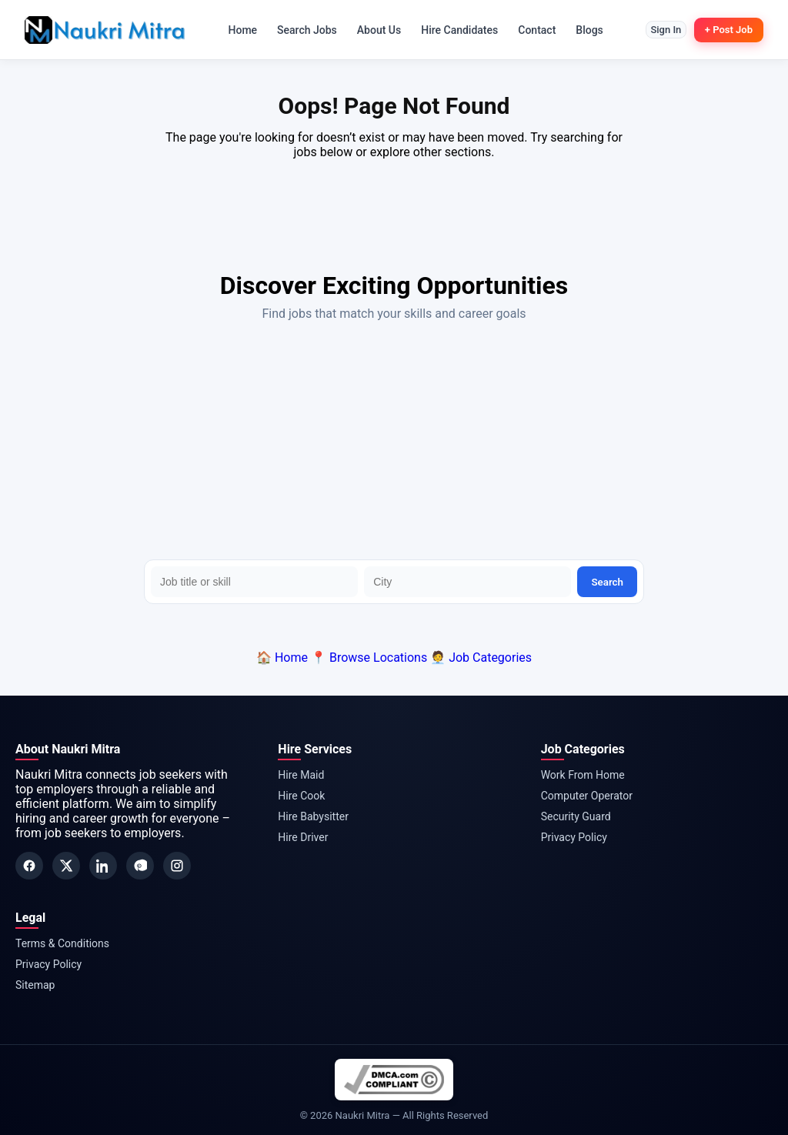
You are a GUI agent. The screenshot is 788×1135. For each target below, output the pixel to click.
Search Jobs (301, 30)
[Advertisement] (394, 444)
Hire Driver (303, 837)
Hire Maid (301, 775)
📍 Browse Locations (369, 657)
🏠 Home (282, 657)
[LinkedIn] (103, 866)
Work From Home (583, 775)
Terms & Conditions (62, 943)
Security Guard (576, 816)
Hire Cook (301, 795)
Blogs (583, 30)
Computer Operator (587, 795)
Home (236, 30)
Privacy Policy (574, 837)
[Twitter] (66, 866)
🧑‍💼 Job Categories (481, 657)
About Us (372, 30)
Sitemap (35, 985)
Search (607, 582)
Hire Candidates (453, 30)
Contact (530, 30)
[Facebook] (29, 866)
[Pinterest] (140, 866)
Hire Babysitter (313, 816)
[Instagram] (177, 866)
